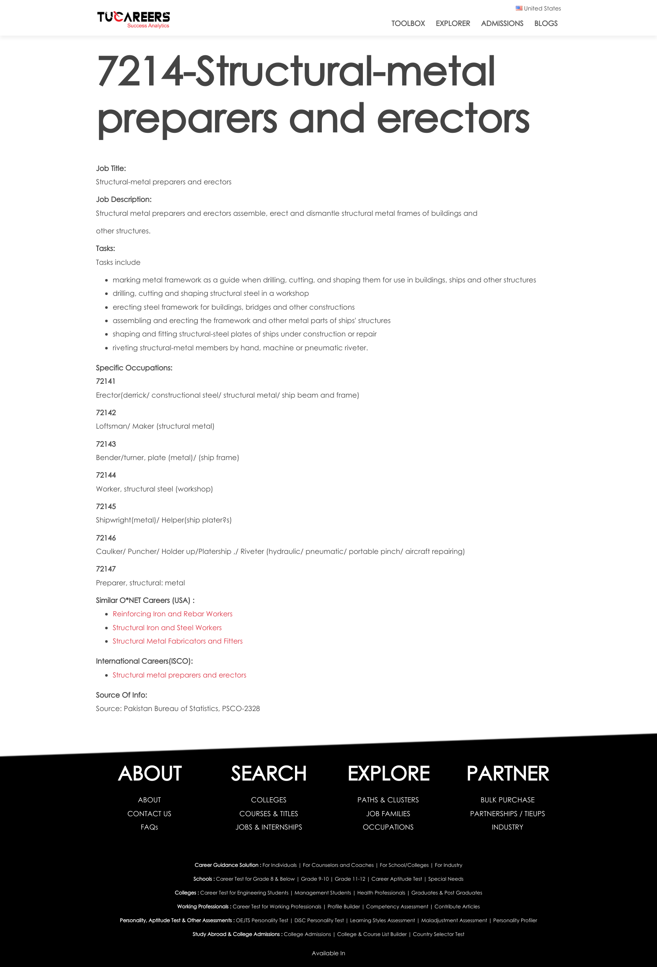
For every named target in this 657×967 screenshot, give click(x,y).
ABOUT (149, 799)
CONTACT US (149, 813)
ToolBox (408, 23)
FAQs (149, 826)
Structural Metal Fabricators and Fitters (178, 640)
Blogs (546, 23)
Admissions (502, 23)
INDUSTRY (507, 826)
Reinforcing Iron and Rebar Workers (173, 613)
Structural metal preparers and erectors (180, 674)
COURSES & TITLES (268, 813)
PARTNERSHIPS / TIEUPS (508, 813)
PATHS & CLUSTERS (388, 799)
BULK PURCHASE (507, 799)
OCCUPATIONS (388, 826)
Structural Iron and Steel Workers (168, 627)
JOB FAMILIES (388, 813)
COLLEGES (269, 799)
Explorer (453, 23)
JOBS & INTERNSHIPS (269, 826)
